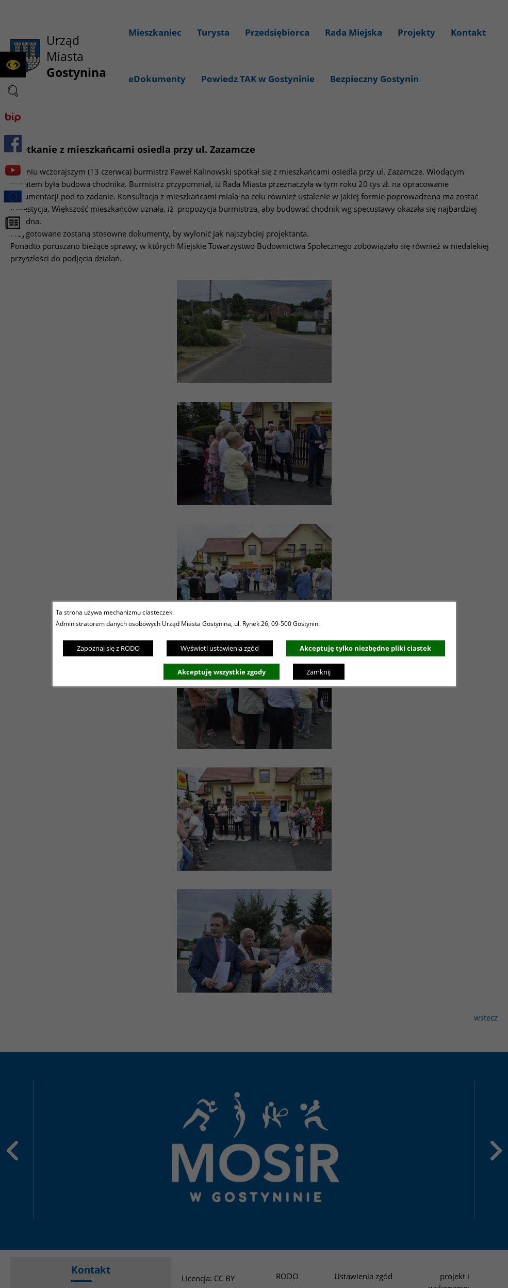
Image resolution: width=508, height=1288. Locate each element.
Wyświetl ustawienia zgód (220, 648)
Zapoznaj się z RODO (108, 648)
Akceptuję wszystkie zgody (221, 672)
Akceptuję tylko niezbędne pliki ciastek (365, 648)
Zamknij (318, 672)
